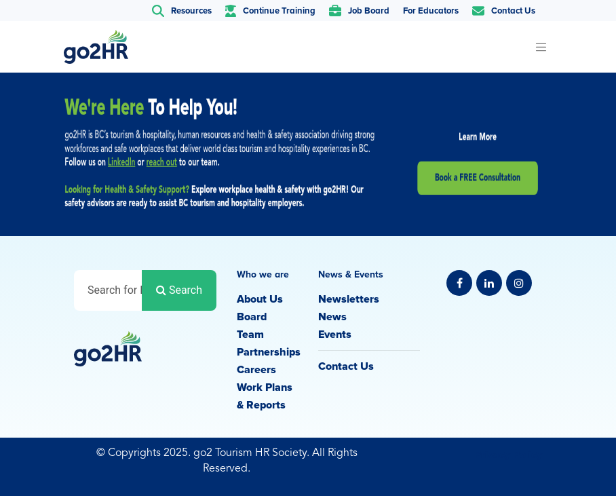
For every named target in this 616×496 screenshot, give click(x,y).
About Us (260, 299)
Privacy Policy (508, 454)
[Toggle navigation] (540, 47)
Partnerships (269, 352)
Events (334, 334)
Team (250, 334)
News (332, 317)
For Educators (431, 10)
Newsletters (348, 299)
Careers (256, 370)
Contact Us (346, 366)
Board (252, 317)
